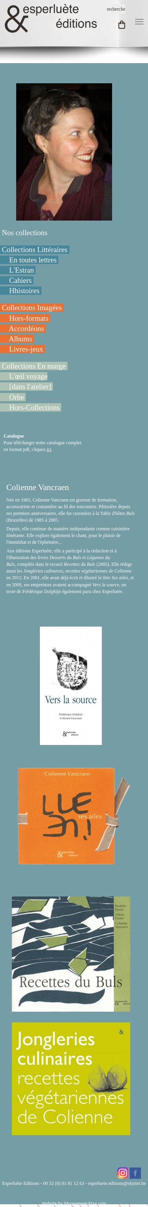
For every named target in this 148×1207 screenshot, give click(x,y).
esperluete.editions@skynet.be (117, 1183)
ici (49, 449)
